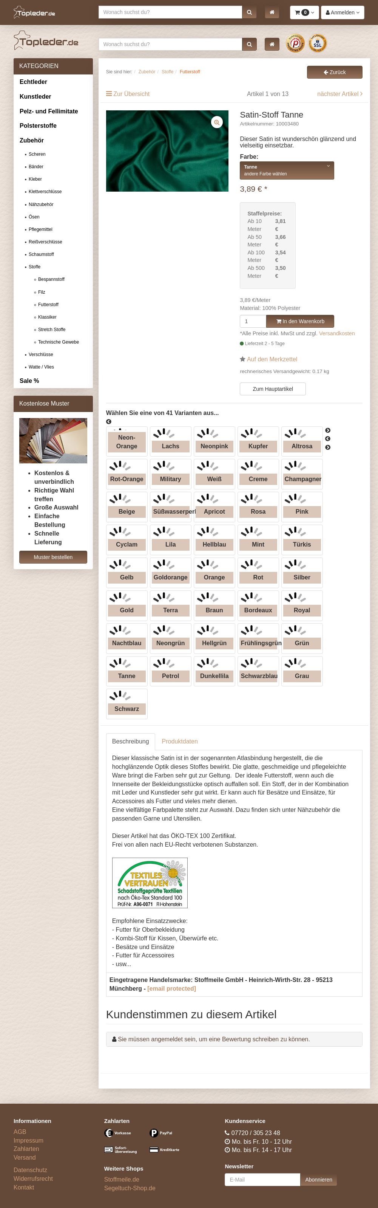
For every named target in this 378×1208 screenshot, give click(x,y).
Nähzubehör (41, 204)
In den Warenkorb (300, 321)
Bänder (36, 166)
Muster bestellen (53, 557)
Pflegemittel (40, 229)
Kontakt (24, 1187)
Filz (41, 292)
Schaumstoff (41, 254)
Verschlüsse (41, 354)
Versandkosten (337, 333)
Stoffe (34, 266)
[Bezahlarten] (144, 1144)
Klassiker (47, 317)
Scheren (37, 154)
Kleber (35, 179)
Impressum (28, 1140)
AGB (20, 1132)
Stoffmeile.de (121, 1179)
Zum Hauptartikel (273, 389)
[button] (249, 12)
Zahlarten (26, 1149)
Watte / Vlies (41, 367)
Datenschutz (30, 1170)
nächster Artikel (338, 94)
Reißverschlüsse (45, 242)
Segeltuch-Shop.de (130, 1188)
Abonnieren (318, 1180)
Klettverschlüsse (45, 191)
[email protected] (171, 988)
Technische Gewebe (58, 342)
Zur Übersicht (131, 94)
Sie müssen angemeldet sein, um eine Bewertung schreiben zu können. (214, 1039)
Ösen (34, 217)
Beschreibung (130, 741)
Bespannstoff (51, 279)
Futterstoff (48, 304)
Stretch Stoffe (52, 329)
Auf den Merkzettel (272, 359)
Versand (25, 1157)
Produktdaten (180, 741)
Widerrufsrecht (33, 1178)
